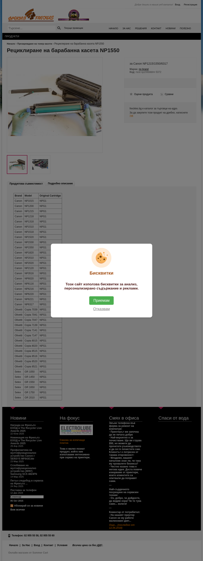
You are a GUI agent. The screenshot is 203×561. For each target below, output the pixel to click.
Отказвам (101, 309)
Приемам (102, 300)
